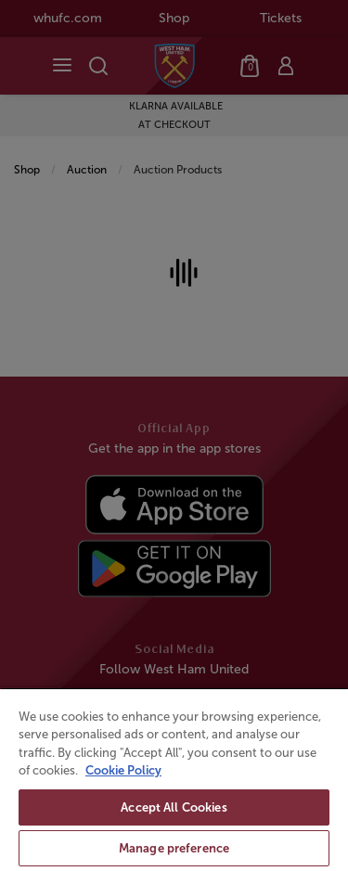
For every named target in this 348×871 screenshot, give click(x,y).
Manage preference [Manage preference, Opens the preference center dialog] (174, 848)
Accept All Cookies (173, 807)
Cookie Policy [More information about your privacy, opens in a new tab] (123, 770)
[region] (174, 779)
